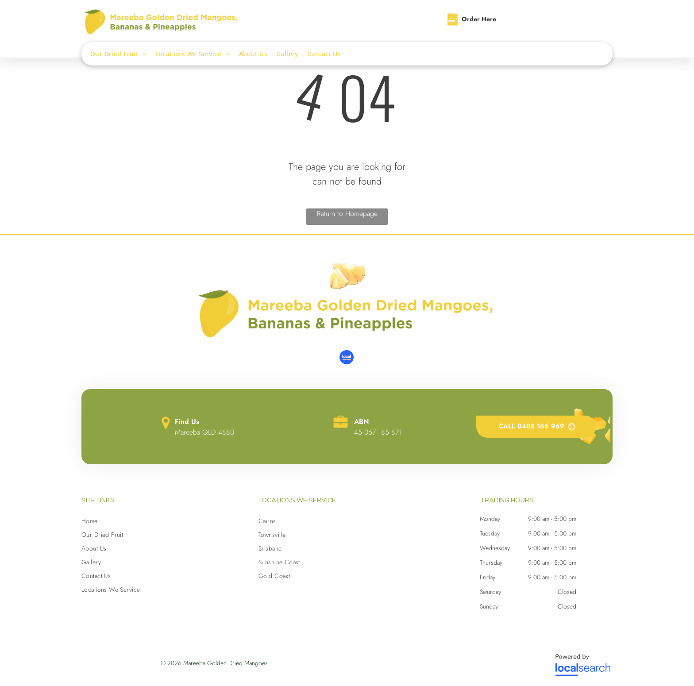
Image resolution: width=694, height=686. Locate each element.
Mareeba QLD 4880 (204, 432)
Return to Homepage (347, 213)
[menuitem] (123, 54)
